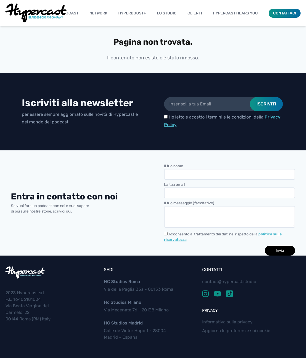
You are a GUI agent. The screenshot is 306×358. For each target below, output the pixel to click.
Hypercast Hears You (235, 13)
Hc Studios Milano (122, 302)
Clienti (194, 13)
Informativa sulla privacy (227, 321)
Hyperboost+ (132, 13)
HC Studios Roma (122, 281)
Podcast (69, 13)
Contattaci (284, 13)
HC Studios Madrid (123, 323)
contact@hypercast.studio (229, 281)
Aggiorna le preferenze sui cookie (236, 330)
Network (98, 13)
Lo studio (167, 13)
